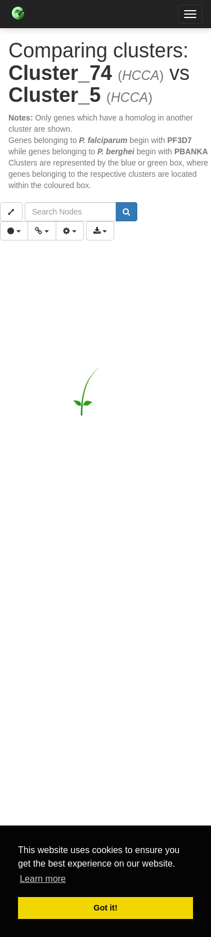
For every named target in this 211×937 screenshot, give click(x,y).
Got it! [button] (105, 907)
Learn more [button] (43, 879)
